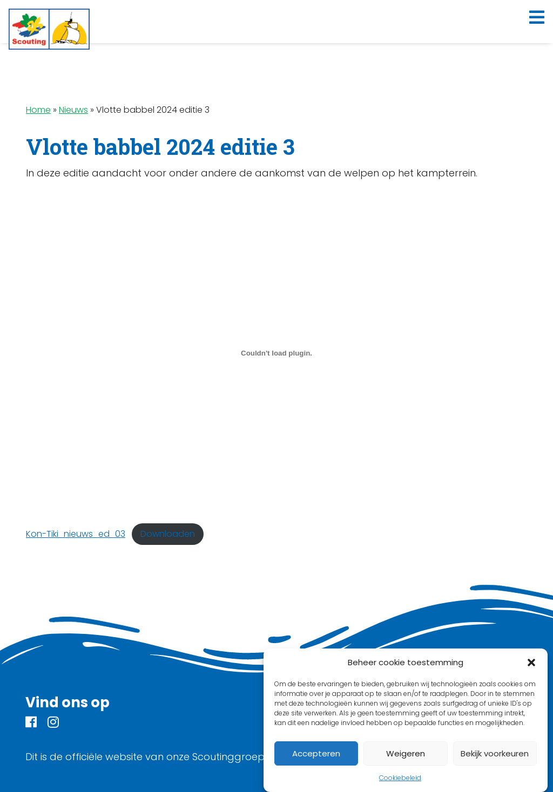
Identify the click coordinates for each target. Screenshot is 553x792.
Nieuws (73, 110)
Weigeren (405, 753)
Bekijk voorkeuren (495, 753)
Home (38, 110)
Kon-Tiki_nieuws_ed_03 (75, 534)
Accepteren (316, 753)
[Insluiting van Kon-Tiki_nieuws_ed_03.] (276, 353)
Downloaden (167, 534)
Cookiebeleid (400, 777)
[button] (531, 662)
